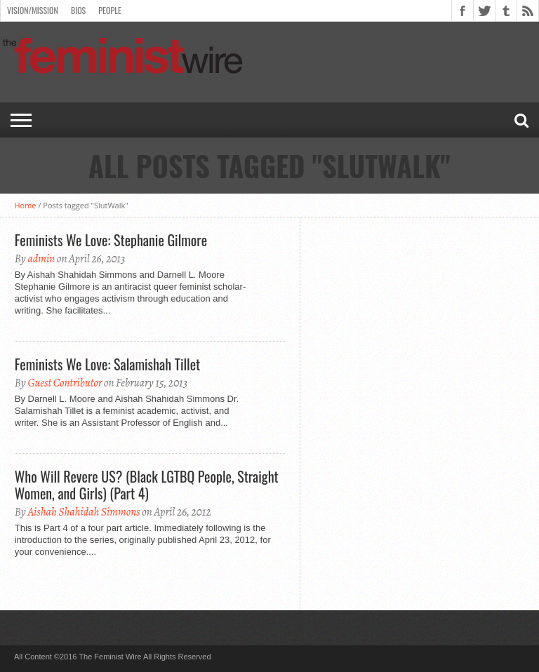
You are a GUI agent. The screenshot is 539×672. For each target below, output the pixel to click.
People (109, 10)
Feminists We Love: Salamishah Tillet (107, 364)
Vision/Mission (32, 10)
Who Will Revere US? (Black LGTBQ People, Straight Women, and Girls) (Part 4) (147, 485)
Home (25, 205)
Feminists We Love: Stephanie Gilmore (111, 239)
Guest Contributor (64, 383)
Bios (78, 10)
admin (41, 259)
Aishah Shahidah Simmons (83, 512)
